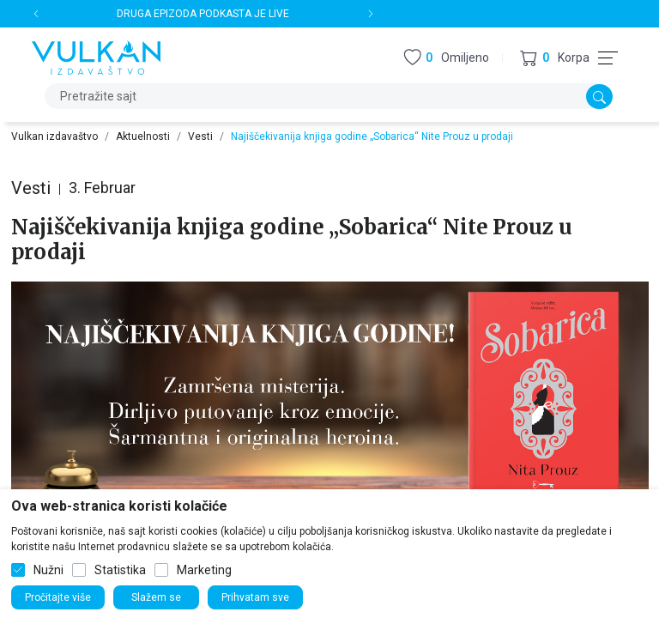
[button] (554, 58)
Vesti (200, 136)
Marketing (204, 570)
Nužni (48, 570)
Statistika (120, 570)
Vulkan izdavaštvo (54, 136)
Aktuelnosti (143, 136)
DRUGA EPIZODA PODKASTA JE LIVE (203, 14)
